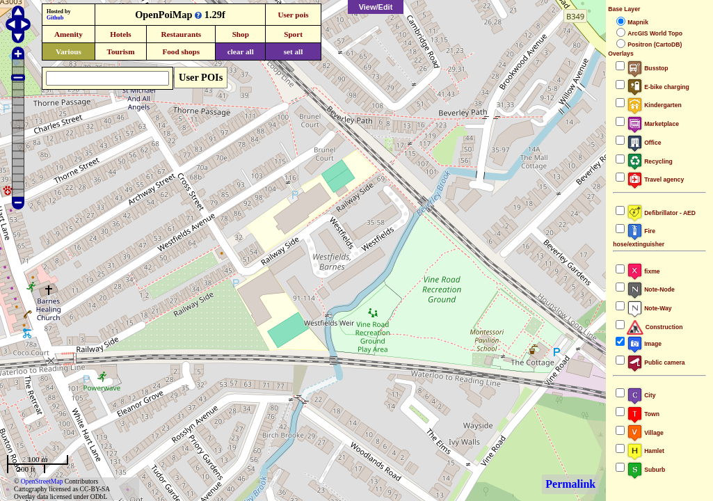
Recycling (650, 161)
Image (644, 343)
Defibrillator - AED (661, 212)
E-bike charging (658, 87)
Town (643, 414)
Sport (293, 34)
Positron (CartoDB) (654, 44)
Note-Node (650, 289)
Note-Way (649, 308)
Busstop (647, 68)
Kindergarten (654, 105)
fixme (643, 271)
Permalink (570, 484)
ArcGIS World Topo (654, 33)
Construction (654, 327)
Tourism (120, 51)
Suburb (646, 469)
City (641, 395)
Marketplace (653, 123)
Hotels (120, 34)
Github (55, 18)
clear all (240, 51)
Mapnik (637, 22)
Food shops (181, 51)
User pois (293, 14)
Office (644, 142)
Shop (240, 34)
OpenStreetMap (42, 481)
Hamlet (645, 450)
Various (68, 51)
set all (293, 51)
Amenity (68, 34)
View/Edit (376, 7)
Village (645, 432)
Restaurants (181, 34)
